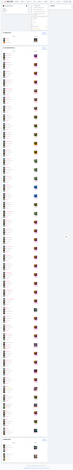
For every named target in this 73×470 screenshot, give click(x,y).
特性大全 (29, 1)
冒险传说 (5, 457)
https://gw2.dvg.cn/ (37, 465)
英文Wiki (39, 28)
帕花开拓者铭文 (6, 255)
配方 (34, 1)
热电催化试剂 (6, 42)
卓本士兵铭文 (6, 123)
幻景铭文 (5, 307)
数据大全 (52, 1)
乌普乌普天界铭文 (7, 53)
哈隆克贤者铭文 (6, 97)
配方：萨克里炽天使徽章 (8, 298)
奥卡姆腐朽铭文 (6, 62)
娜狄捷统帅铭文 (6, 325)
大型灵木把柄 (6, 57)
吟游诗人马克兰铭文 (7, 246)
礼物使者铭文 (6, 351)
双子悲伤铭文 (6, 316)
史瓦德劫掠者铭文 (7, 272)
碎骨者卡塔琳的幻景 (7, 388)
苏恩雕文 (5, 419)
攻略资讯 (46, 1)
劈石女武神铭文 (6, 132)
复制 (46, 26)
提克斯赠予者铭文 (7, 360)
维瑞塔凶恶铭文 (6, 220)
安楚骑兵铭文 (6, 167)
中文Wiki (35, 28)
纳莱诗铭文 (6, 377)
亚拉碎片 (5, 309)
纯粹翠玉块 (6, 407)
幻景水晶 (5, 59)
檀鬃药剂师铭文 (6, 106)
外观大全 (40, 1)
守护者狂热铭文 (6, 202)
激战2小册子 (8, 1)
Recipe (44, 32)
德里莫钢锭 (6, 38)
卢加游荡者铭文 (6, 228)
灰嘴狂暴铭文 (6, 71)
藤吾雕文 (5, 410)
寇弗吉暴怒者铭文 (7, 141)
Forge (44, 439)
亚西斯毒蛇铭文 (6, 281)
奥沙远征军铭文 (6, 263)
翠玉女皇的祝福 (6, 405)
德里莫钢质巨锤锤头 (7, 55)
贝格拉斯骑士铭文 (7, 176)
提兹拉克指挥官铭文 (7, 290)
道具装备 (17, 1)
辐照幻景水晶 (6, 348)
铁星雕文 (5, 386)
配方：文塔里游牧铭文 (7, 211)
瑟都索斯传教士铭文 (7, 88)
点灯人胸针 (6, 459)
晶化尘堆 (5, 40)
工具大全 (58, 1)
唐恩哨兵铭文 (6, 193)
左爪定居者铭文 (6, 158)
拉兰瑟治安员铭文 (7, 237)
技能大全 (23, 1)
